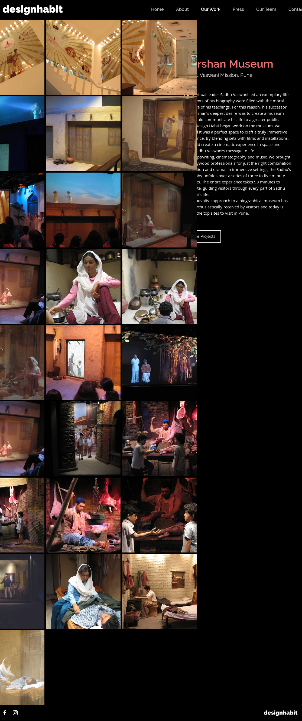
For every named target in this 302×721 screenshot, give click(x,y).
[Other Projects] (202, 236)
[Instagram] (15, 712)
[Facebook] (4, 712)
